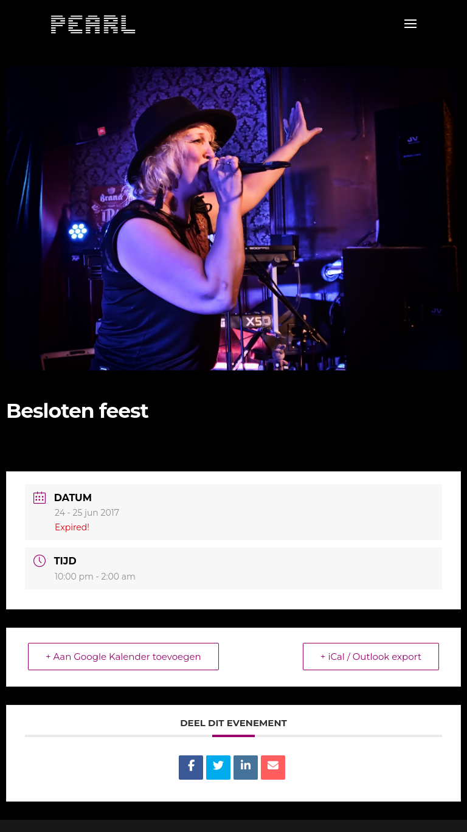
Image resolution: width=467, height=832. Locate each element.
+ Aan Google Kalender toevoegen (123, 656)
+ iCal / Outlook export (370, 656)
